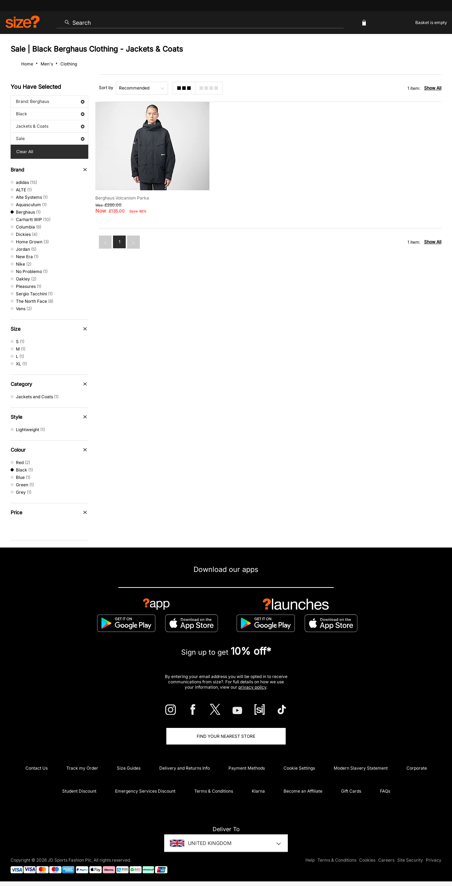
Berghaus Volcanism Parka (122, 198)
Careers (386, 860)
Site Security (410, 860)
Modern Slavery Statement (361, 768)
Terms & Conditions (213, 791)
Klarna (258, 791)
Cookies (367, 860)
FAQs (385, 791)
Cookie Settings (299, 768)
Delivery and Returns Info (184, 768)
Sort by (106, 87)
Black (50, 113)
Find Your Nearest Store (226, 736)
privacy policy (252, 687)
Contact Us (36, 768)
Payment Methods (246, 768)
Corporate (416, 768)
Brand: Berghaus (50, 101)
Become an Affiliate (303, 791)
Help (310, 860)
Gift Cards (351, 791)
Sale (50, 138)
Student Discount (79, 791)
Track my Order (82, 768)
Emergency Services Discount (145, 791)
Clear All (24, 151)
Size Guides (129, 768)
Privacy (433, 860)
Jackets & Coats (50, 126)
